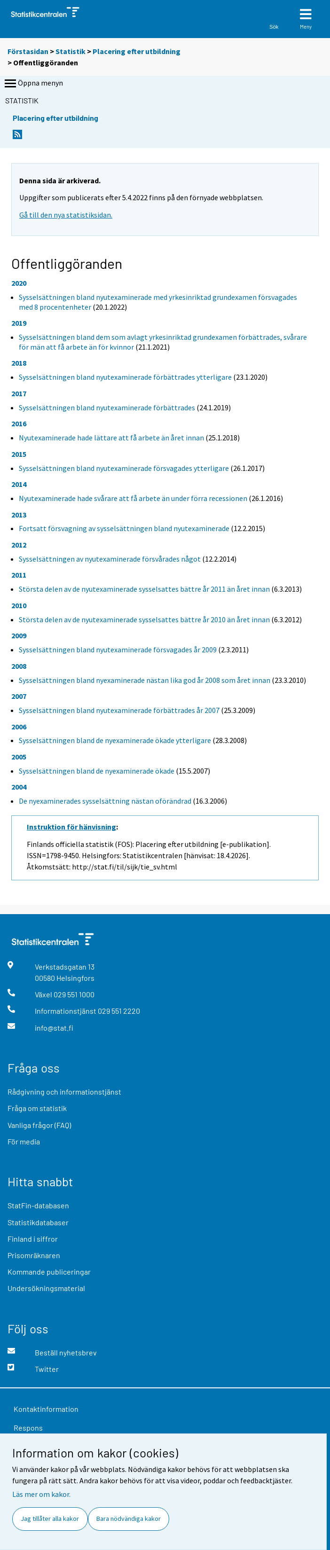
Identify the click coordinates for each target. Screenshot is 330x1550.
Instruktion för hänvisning (71, 826)
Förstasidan (28, 51)
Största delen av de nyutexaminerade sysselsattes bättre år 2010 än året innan (144, 619)
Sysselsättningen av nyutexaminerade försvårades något (110, 559)
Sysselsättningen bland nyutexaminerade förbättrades (107, 407)
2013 (18, 514)
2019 (18, 323)
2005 (18, 756)
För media (24, 1141)
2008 (18, 666)
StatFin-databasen (38, 1205)
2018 (18, 363)
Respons (28, 1427)
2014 (18, 484)
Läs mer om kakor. (41, 1494)
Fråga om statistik (37, 1108)
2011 (18, 574)
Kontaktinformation (46, 1408)
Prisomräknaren (34, 1255)
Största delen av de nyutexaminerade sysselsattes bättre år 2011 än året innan (144, 589)
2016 (18, 423)
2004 (18, 786)
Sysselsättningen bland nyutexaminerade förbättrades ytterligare (125, 377)
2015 (18, 454)
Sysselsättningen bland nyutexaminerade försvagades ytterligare (124, 468)
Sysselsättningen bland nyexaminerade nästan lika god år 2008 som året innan (144, 680)
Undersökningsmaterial (46, 1288)
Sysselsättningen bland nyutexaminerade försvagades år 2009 (118, 649)
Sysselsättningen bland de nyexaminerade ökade (96, 770)
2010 (18, 605)
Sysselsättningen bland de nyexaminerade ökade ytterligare (115, 740)
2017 (18, 393)
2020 (18, 283)
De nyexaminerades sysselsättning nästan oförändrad (105, 801)
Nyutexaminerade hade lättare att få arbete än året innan (111, 437)
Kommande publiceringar (49, 1271)
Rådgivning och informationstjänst (64, 1091)
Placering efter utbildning (137, 51)
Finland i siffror (33, 1238)
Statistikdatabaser (38, 1222)
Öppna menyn (33, 83)
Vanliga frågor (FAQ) (39, 1124)
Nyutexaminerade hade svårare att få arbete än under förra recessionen (133, 498)
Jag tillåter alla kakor (50, 1518)
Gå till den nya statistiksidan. (65, 214)
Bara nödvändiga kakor (128, 1518)
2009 (18, 635)
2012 (18, 544)
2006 (18, 726)
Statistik (70, 51)
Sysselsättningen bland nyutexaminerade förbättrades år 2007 (119, 710)
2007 (18, 696)
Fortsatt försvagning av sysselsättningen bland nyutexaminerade (124, 528)
